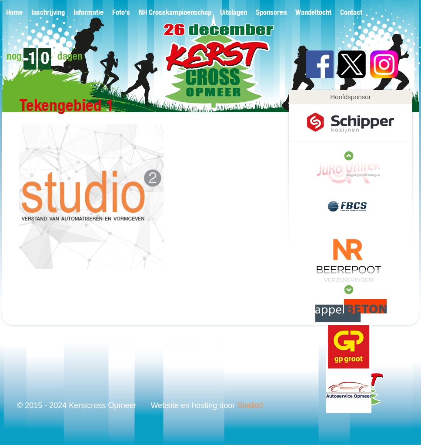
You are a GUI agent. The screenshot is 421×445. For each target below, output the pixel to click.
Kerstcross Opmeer (204, 68)
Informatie (89, 13)
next (349, 156)
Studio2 (250, 405)
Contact (351, 13)
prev (349, 289)
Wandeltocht (313, 13)
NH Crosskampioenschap (175, 13)
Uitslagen (233, 13)
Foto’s (121, 13)
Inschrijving (48, 13)
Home (14, 13)
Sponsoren (271, 13)
